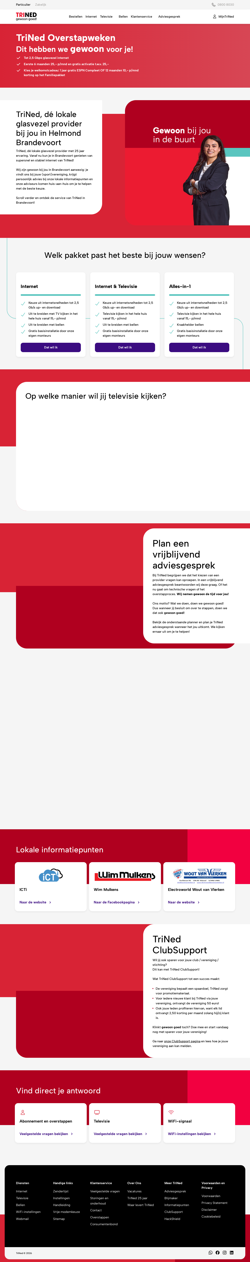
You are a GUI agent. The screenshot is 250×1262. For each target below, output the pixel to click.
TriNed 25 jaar (137, 1198)
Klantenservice (141, 16)
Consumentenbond (104, 1224)
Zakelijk (40, 4)
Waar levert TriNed (140, 1205)
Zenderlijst (61, 1191)
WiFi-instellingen (28, 1212)
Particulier (23, 4)
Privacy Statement (215, 1203)
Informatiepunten (176, 1205)
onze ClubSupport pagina (182, 1041)
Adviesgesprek (169, 16)
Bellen (123, 16)
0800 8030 (226, 4)
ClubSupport (173, 1212)
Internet (91, 16)
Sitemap (59, 1219)
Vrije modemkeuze (66, 1212)
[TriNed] (26, 17)
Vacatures (134, 1191)
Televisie (106, 16)
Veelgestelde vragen (105, 1191)
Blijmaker (171, 1198)
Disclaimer (209, 1210)
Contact (96, 1210)
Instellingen (61, 1198)
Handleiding (61, 1205)
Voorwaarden (211, 1196)
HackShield (172, 1219)
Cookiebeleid (211, 1216)
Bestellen (75, 16)
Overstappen (99, 1217)
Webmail (22, 1219)
